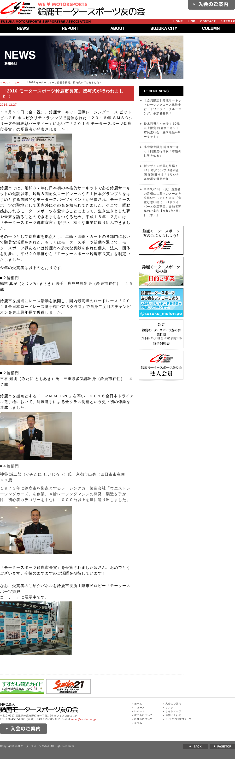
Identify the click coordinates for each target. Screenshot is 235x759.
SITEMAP (228, 21)
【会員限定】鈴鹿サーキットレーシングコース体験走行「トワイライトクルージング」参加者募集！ (162, 107)
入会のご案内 (173, 703)
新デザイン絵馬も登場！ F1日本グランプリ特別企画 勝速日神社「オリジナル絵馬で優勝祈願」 (161, 172)
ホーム (4, 82)
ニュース (17, 82)
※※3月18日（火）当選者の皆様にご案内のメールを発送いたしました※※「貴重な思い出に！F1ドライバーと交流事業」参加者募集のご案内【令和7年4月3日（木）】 (162, 202)
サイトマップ (173, 711)
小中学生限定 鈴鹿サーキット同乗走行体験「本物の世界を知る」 (162, 151)
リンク (169, 707)
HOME (178, 21)
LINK (191, 21)
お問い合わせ (173, 715)
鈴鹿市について (143, 719)
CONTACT (208, 21)
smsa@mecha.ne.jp (83, 719)
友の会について (143, 715)
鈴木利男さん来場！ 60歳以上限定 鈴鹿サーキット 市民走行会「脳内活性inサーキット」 (162, 130)
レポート (139, 711)
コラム (138, 723)
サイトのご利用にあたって (178, 719)
